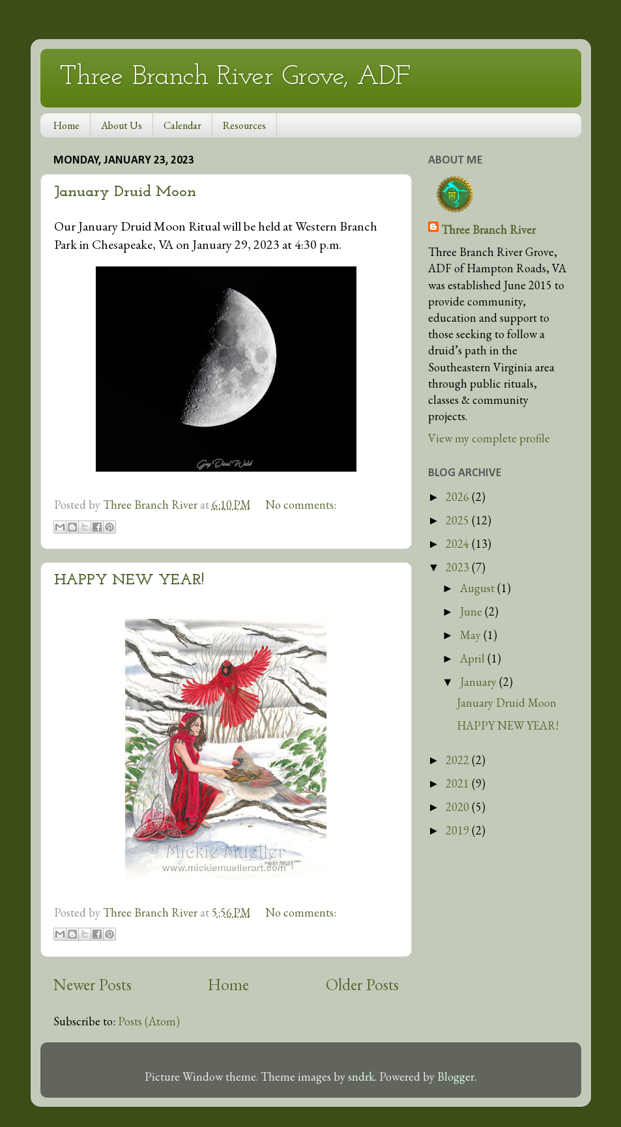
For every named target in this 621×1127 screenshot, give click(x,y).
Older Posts (362, 984)
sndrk (361, 1076)
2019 (459, 830)
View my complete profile (489, 438)
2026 (459, 496)
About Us (121, 125)
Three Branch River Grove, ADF (235, 77)
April (473, 658)
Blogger (455, 1076)
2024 (459, 543)
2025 (459, 520)
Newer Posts (92, 984)
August (478, 587)
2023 (459, 567)
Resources (244, 125)
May (472, 634)
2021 (459, 783)
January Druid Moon (125, 192)
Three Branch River (488, 229)
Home (66, 125)
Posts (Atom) (149, 1021)
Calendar (182, 125)
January (479, 681)
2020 (459, 806)
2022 (459, 759)
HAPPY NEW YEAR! (129, 580)
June (472, 611)
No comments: (300, 504)
